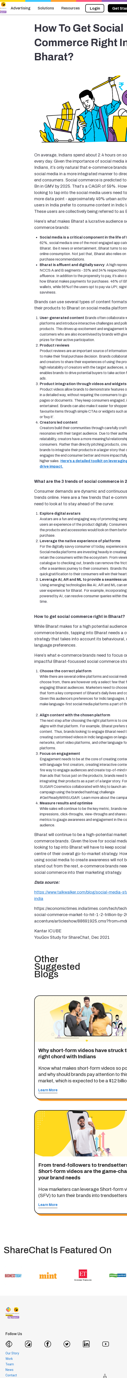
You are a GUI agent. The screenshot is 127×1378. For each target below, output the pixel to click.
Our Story (12, 1353)
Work (9, 1359)
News (9, 1370)
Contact (11, 1375)
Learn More (47, 1090)
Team (9, 1364)
